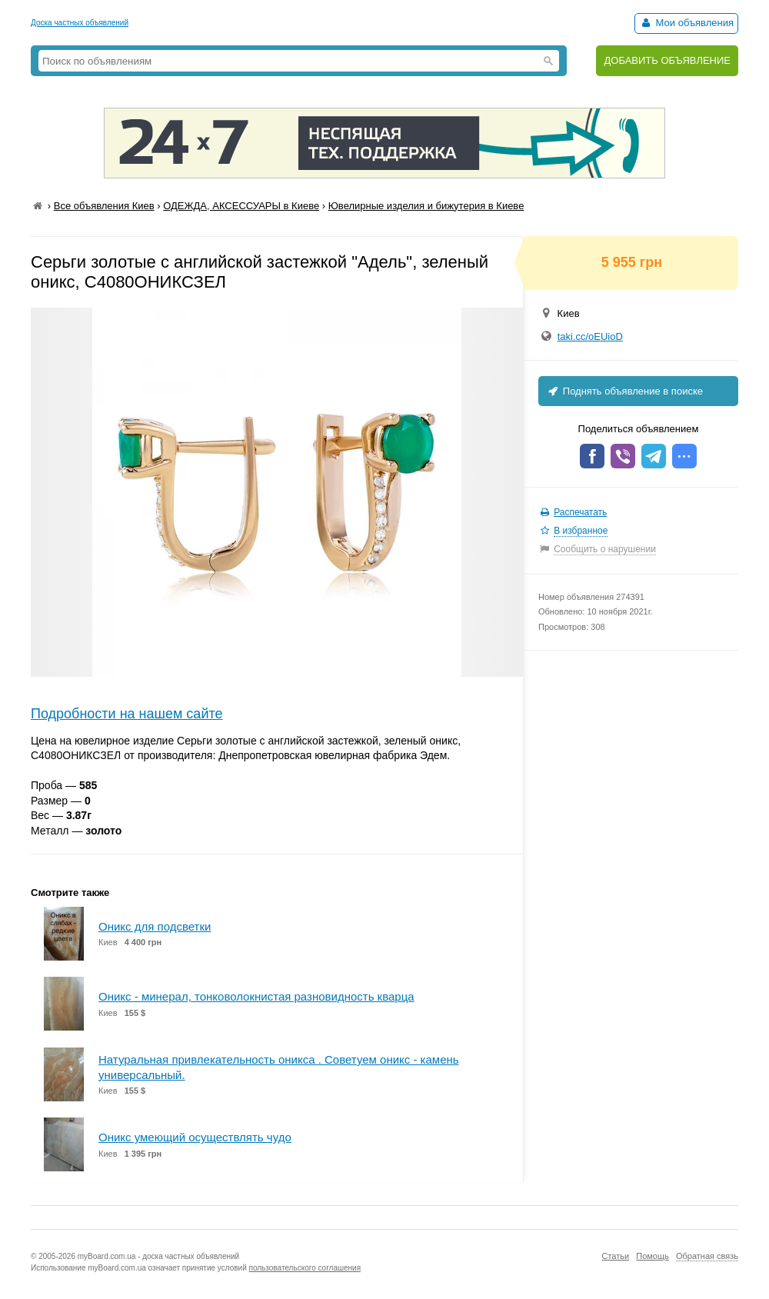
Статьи (615, 1256)
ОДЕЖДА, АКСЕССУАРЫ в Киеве (241, 206)
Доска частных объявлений (79, 22)
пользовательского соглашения (305, 1268)
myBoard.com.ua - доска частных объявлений (158, 1256)
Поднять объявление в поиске (624, 391)
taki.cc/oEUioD (590, 336)
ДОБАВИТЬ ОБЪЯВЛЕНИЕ (667, 60)
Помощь (652, 1256)
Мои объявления (686, 22)
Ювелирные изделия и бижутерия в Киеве (426, 206)
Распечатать (580, 512)
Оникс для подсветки (154, 926)
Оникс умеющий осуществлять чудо (194, 1137)
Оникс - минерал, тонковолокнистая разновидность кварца (256, 996)
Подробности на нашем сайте (127, 713)
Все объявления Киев (104, 206)
